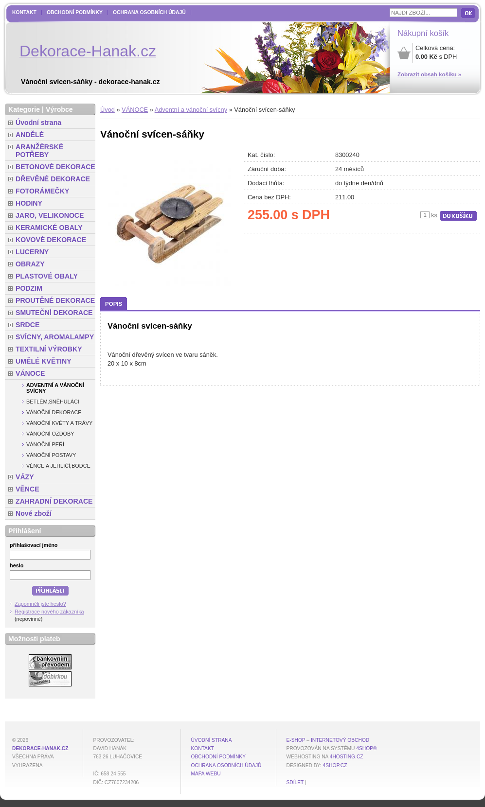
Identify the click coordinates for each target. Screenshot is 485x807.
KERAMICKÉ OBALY (49, 227)
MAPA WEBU (205, 773)
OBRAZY (30, 264)
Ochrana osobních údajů (149, 12)
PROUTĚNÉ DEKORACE (55, 300)
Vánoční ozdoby (50, 434)
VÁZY (25, 477)
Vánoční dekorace (54, 412)
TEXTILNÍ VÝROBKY (49, 349)
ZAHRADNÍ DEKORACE (54, 501)
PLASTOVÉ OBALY (47, 276)
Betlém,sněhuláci (52, 401)
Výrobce (59, 109)
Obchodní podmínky (75, 12)
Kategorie (24, 109)
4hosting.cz (346, 756)
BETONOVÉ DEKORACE (55, 167)
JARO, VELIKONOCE (50, 215)
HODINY (29, 203)
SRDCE (27, 325)
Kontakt (24, 12)
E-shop (295, 740)
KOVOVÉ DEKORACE (51, 240)
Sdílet (295, 782)
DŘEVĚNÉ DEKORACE (53, 179)
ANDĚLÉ (30, 135)
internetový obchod (340, 740)
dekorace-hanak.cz (40, 748)
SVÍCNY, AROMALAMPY (55, 337)
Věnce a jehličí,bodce (58, 466)
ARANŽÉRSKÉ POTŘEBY (39, 150)
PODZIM (29, 288)
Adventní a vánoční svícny (191, 109)
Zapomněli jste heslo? (40, 604)
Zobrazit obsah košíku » (429, 74)
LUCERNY (32, 252)
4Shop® (366, 748)
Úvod (107, 109)
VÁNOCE (135, 109)
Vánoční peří (45, 444)
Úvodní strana (38, 122)
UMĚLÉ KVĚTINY (44, 361)
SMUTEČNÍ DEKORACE (54, 312)
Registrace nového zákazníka (49, 611)
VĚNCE (27, 489)
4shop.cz (335, 765)
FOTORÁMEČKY (42, 191)
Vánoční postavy (51, 455)
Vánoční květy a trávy (59, 423)
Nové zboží (34, 513)
